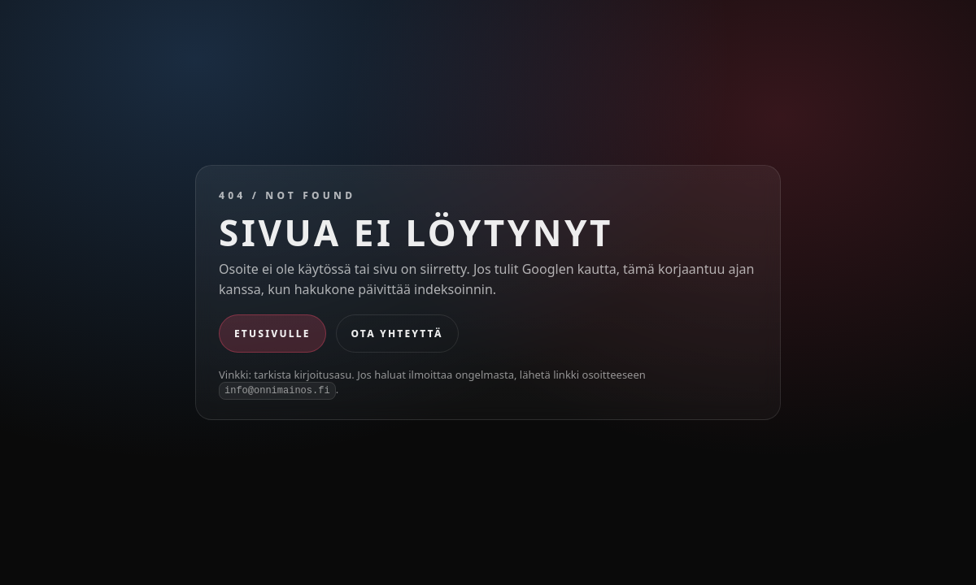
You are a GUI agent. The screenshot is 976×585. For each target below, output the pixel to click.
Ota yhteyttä (397, 333)
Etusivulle (272, 333)
